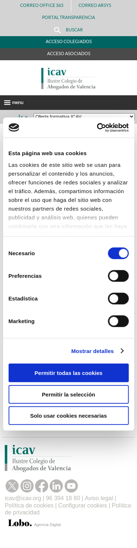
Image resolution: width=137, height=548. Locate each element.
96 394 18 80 (63, 498)
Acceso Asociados (68, 53)
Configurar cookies (82, 505)
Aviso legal (99, 498)
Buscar (68, 30)
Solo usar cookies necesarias (68, 416)
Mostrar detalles (92, 351)
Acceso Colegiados (69, 41)
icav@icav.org (23, 498)
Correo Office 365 (42, 5)
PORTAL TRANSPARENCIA (68, 17)
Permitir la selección (68, 394)
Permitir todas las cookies (69, 373)
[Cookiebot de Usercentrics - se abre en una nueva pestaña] (97, 127)
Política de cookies (29, 505)
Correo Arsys (98, 5)
